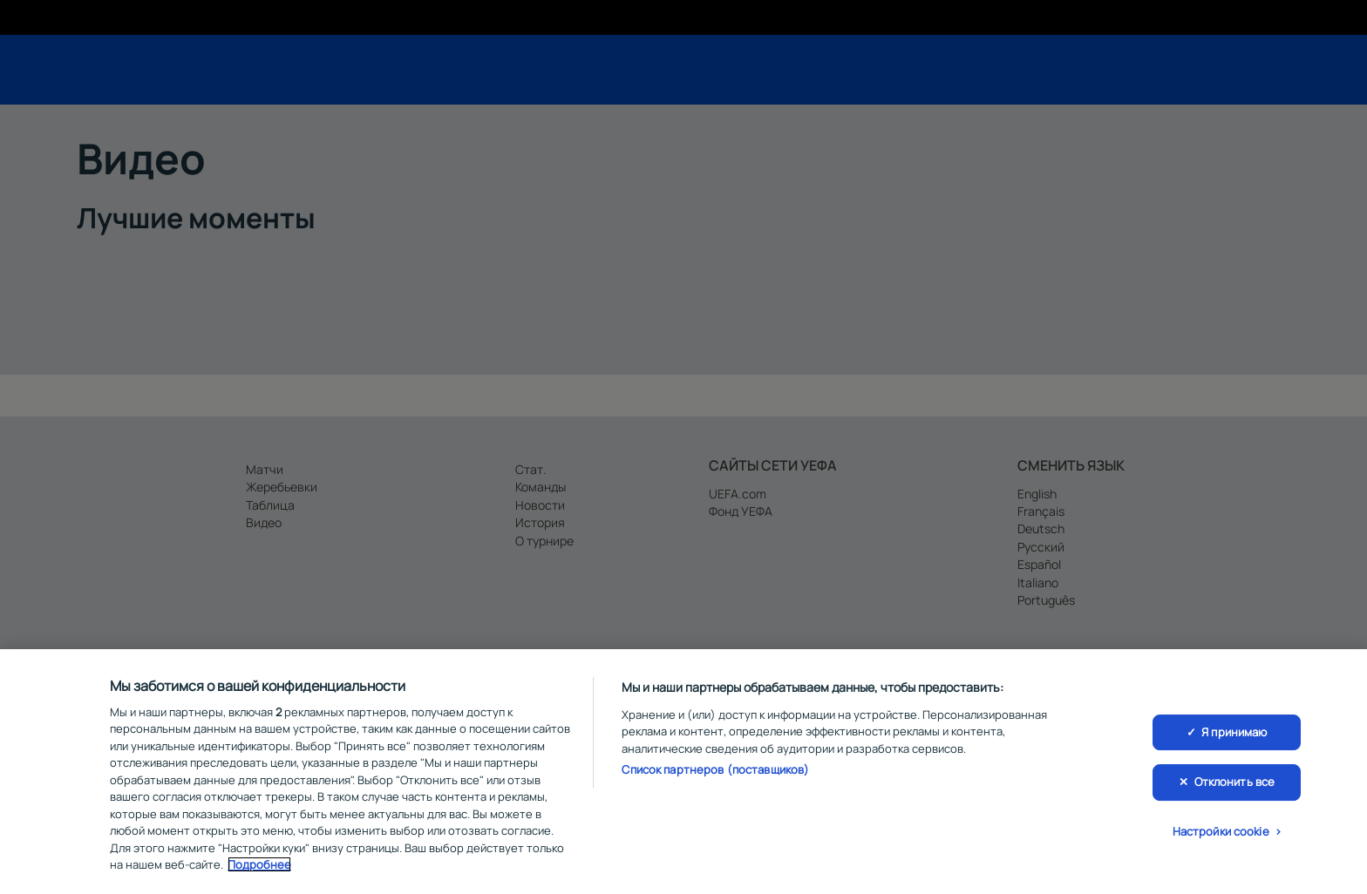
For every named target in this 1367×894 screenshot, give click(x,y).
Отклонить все (1234, 787)
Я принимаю (1234, 737)
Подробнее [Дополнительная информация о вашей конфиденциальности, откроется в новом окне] (259, 870)
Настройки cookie (1221, 836)
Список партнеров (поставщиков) (715, 775)
